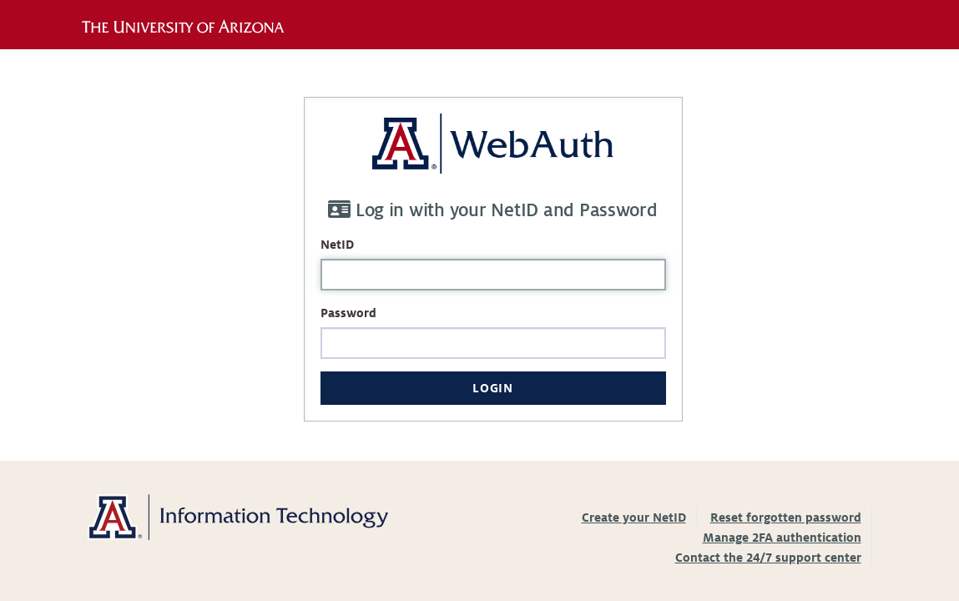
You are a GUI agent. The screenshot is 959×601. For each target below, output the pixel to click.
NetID (337, 244)
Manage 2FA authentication (782, 537)
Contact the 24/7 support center (768, 557)
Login (492, 388)
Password (348, 313)
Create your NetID (634, 517)
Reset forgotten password (785, 517)
